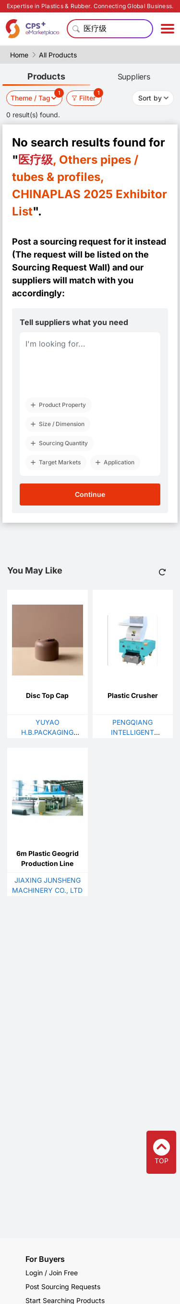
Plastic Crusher (133, 695)
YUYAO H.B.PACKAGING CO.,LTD (47, 732)
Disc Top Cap (47, 695)
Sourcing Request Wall (59, 267)
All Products (58, 55)
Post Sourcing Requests (62, 1286)
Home (19, 55)
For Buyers (45, 1259)
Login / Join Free (51, 1273)
